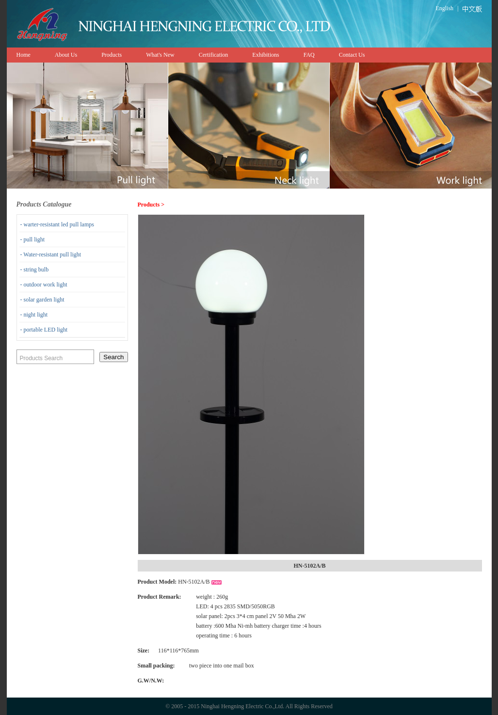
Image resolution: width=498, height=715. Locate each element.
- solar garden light (42, 299)
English (444, 8)
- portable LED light (44, 329)
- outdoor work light (43, 284)
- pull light (32, 239)
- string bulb (34, 269)
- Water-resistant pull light (50, 254)
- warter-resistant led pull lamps (57, 224)
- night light (34, 314)
